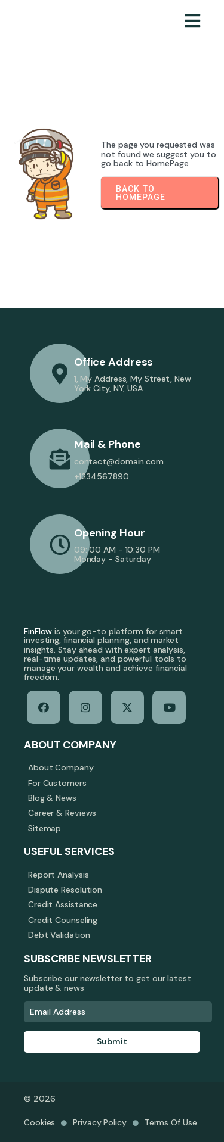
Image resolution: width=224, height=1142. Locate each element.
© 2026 (39, 1098)
